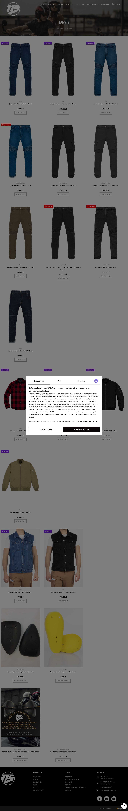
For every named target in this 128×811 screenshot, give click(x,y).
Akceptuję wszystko (82, 429)
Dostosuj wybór (46, 429)
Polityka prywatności (90, 421)
